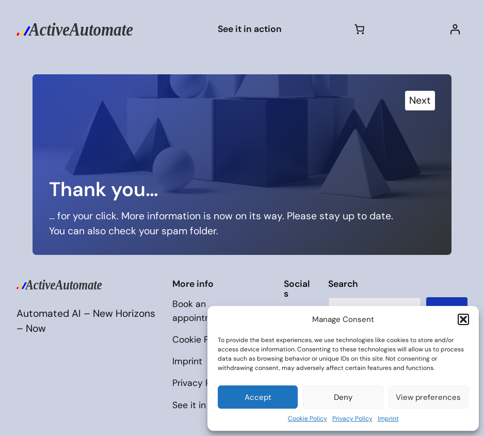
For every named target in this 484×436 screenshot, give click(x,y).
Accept (258, 397)
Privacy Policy (352, 418)
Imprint (388, 418)
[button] (463, 319)
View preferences (428, 397)
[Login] (455, 29)
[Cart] (359, 29)
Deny (343, 397)
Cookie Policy (307, 418)
